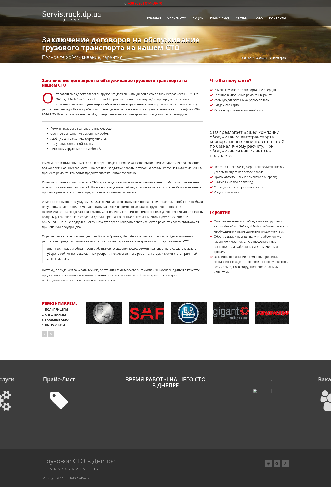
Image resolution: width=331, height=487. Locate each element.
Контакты (277, 18)
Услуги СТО (176, 18)
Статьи (241, 18)
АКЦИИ (198, 18)
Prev (44, 334)
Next (51, 334)
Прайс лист (219, 18)
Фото (258, 18)
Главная (154, 18)
